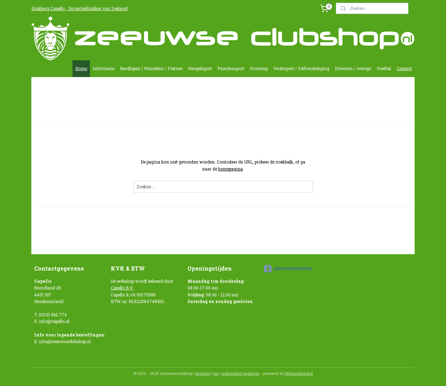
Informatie (103, 68)
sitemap (202, 373)
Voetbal (384, 68)
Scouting (259, 68)
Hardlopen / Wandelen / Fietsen (151, 68)
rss (215, 373)
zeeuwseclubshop (288, 269)
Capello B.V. (122, 287)
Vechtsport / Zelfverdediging (301, 68)
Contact (404, 68)
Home (81, 68)
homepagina (230, 169)
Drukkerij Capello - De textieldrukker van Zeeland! (79, 8)
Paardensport (230, 68)
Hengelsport (200, 68)
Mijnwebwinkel (299, 373)
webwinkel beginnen (240, 373)
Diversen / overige (353, 68)
